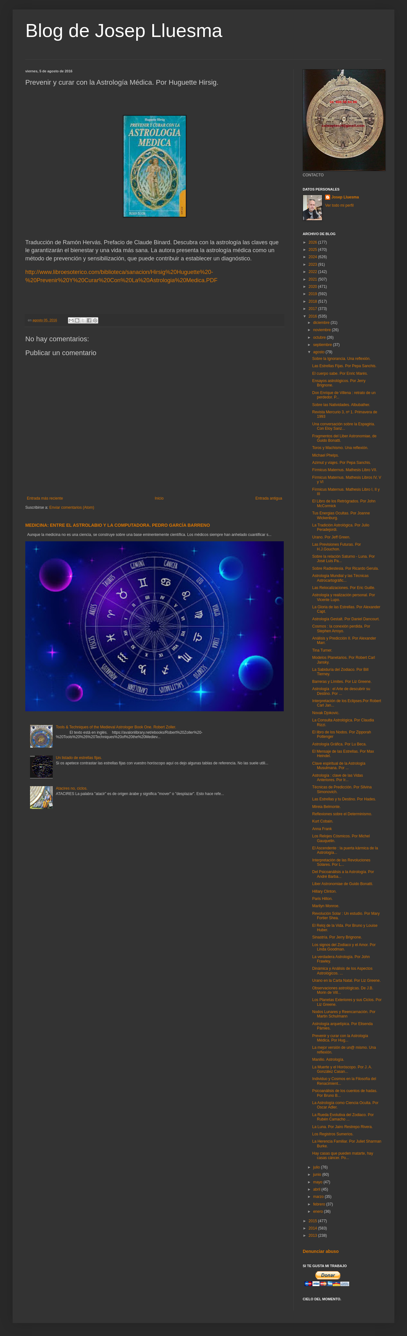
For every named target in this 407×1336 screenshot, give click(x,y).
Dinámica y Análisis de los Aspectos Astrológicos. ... (342, 970)
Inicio (159, 498)
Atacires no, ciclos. (72, 788)
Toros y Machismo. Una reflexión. (340, 448)
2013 (313, 1235)
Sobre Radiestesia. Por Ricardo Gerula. (345, 568)
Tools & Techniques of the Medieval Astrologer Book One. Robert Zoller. (116, 727)
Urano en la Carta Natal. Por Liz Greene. (346, 980)
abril (317, 1189)
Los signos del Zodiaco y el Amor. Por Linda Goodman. (344, 947)
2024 (313, 257)
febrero (319, 1204)
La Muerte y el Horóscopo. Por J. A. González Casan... (342, 1069)
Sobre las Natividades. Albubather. (341, 405)
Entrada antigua (268, 498)
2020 (313, 286)
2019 (313, 294)
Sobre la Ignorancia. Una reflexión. (341, 358)
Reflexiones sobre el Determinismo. (342, 814)
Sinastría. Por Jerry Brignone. (337, 937)
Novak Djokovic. (325, 713)
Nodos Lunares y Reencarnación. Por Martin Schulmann (343, 1014)
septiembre (323, 345)
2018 (313, 301)
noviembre (322, 330)
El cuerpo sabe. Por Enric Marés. (340, 373)
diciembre (322, 322)
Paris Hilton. (322, 898)
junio (317, 1174)
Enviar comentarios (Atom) (71, 507)
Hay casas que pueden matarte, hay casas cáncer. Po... (342, 1155)
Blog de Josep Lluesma (123, 30)
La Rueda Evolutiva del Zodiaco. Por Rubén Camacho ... (343, 1117)
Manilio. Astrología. (328, 1059)
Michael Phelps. (325, 455)
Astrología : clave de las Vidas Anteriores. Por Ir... (337, 777)
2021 (313, 279)
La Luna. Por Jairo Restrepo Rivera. (342, 1127)
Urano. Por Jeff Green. (331, 537)
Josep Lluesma (345, 197)
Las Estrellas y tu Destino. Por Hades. (344, 799)
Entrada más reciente (45, 498)
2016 (313, 316)
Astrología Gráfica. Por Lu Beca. (339, 744)
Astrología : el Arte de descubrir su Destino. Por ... (341, 691)
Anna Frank (322, 829)
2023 (313, 264)
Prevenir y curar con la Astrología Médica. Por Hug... (340, 1038)
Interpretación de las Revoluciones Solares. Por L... (341, 862)
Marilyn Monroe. (325, 906)
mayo (318, 1182)
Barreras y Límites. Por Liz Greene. (342, 681)
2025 (313, 249)
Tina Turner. (322, 650)
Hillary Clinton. (324, 891)
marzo (319, 1196)
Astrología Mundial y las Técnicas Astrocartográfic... (340, 578)
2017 (313, 309)
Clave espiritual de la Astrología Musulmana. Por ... (338, 765)
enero (318, 1211)
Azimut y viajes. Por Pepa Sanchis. (341, 462)
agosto (319, 352)
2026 (313, 242)
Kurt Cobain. (322, 821)
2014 (313, 1228)
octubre (320, 337)
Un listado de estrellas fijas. (79, 758)
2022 (313, 272)
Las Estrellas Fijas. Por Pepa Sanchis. (344, 366)
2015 (313, 1221)
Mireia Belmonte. (326, 807)
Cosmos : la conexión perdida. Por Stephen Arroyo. (341, 628)
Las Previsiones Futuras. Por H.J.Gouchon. (336, 546)
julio (317, 1167)
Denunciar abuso (321, 1251)
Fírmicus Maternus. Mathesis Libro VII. (344, 470)
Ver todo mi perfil (339, 205)
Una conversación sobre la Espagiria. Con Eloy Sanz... (343, 426)
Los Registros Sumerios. (333, 1134)
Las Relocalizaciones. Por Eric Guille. (343, 588)
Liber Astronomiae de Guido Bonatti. (342, 884)
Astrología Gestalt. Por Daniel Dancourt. (346, 619)
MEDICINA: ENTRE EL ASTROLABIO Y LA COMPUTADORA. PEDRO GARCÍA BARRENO (117, 525)
